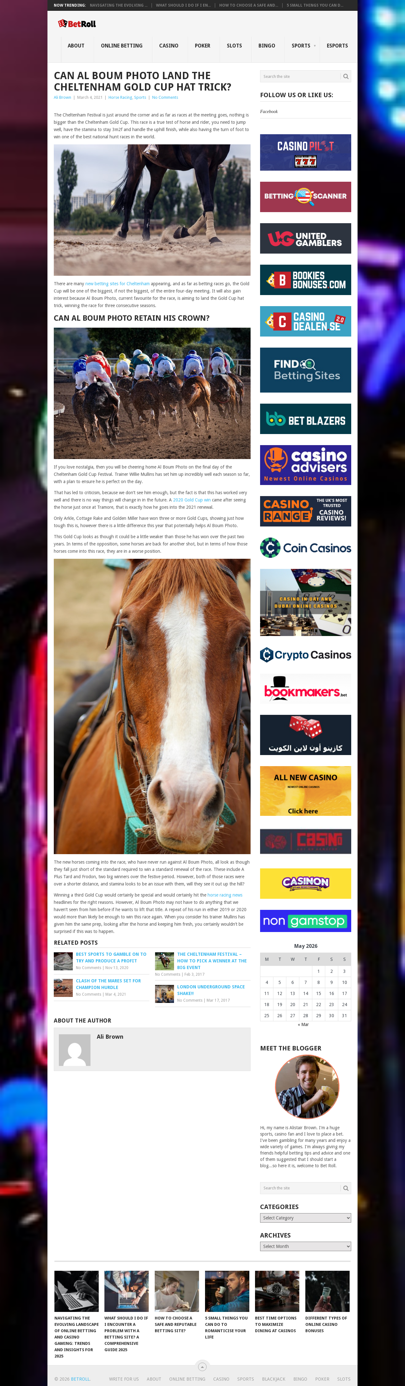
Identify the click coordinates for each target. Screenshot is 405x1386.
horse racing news (225, 895)
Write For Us (124, 1379)
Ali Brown (62, 97)
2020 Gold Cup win (192, 499)
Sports (301, 46)
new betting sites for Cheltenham (117, 283)
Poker (202, 46)
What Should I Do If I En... (183, 5)
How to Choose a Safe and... (248, 5)
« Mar (303, 1024)
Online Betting (122, 46)
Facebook (268, 111)
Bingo (267, 46)
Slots (234, 46)
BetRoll (80, 1379)
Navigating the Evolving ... (118, 5)
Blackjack (273, 1379)
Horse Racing (120, 97)
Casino (168, 46)
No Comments (165, 97)
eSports (337, 46)
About (76, 46)
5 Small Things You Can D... (315, 5)
